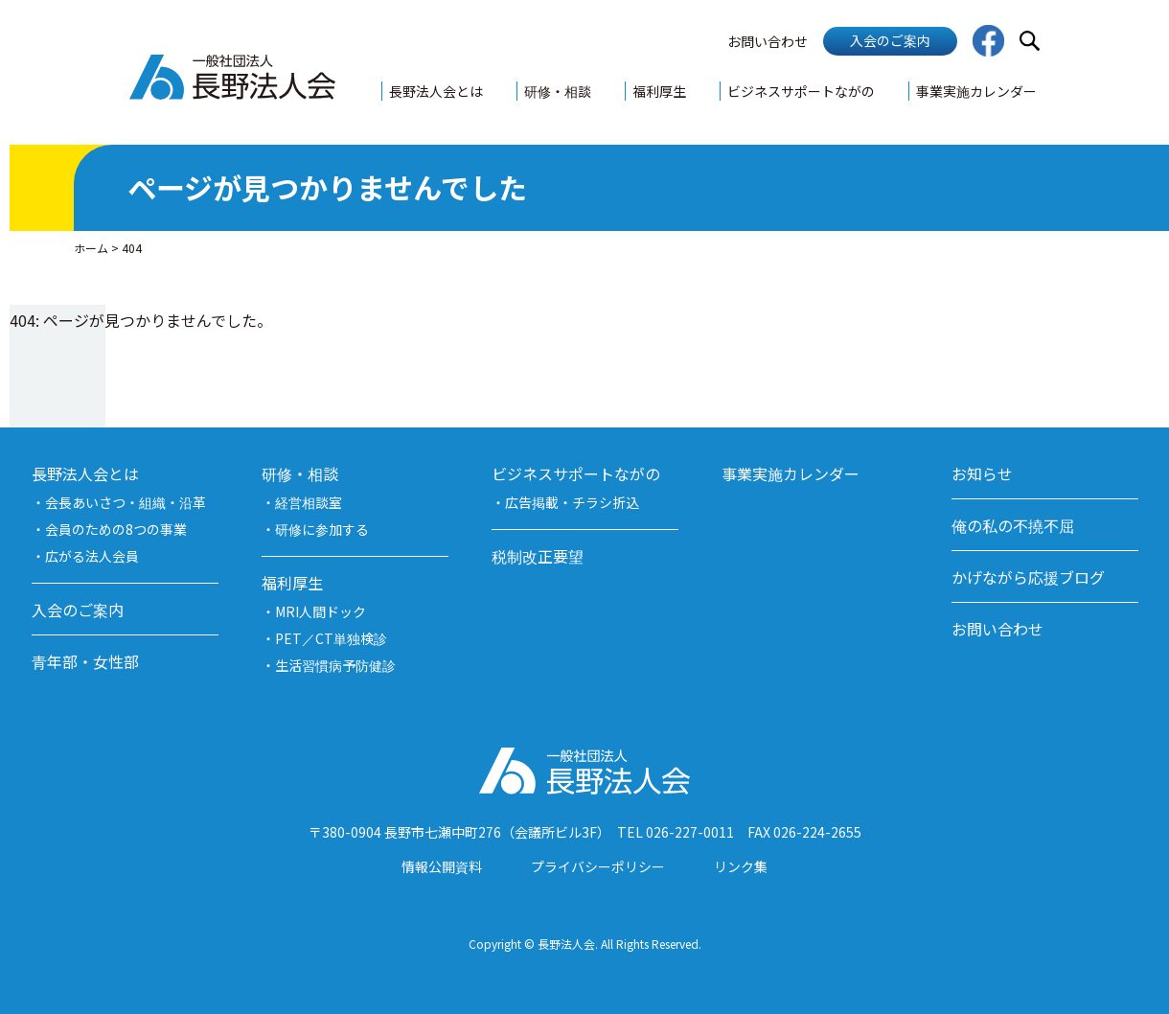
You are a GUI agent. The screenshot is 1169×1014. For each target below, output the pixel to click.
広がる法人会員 (92, 555)
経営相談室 (308, 502)
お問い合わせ (767, 41)
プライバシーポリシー (598, 866)
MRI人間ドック (320, 611)
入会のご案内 (890, 40)
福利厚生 (659, 91)
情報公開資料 (441, 866)
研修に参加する (322, 529)
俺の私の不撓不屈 (1012, 525)
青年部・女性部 (85, 661)
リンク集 (741, 866)
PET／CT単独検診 (331, 638)
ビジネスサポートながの (801, 91)
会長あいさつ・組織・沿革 (125, 502)
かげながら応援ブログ (1028, 576)
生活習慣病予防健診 (335, 665)
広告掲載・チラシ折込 (572, 502)
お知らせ (982, 473)
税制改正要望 (538, 555)
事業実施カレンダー (976, 91)
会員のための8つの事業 (116, 529)
